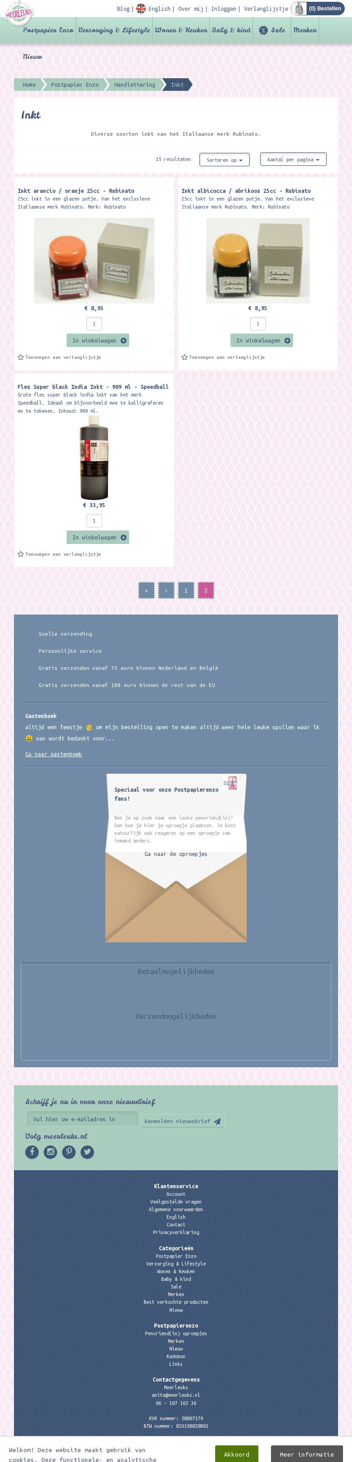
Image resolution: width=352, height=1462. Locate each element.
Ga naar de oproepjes (176, 854)
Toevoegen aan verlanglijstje (63, 357)
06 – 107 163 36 (176, 1403)
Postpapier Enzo (48, 30)
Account (176, 1194)
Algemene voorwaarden (176, 1209)
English (176, 1217)
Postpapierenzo (176, 1325)
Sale (278, 30)
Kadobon (176, 1356)
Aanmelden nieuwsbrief (177, 1121)
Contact (176, 1224)
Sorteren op (225, 160)
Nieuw (32, 57)
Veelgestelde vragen (176, 1201)
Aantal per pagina (293, 159)
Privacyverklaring (176, 1232)
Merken (304, 30)
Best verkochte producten (176, 1302)
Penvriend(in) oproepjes (176, 1333)
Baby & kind (231, 30)
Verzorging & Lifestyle (114, 30)
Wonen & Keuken (181, 30)
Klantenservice (176, 1186)
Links (176, 1364)
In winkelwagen (94, 340)
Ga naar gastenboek (53, 754)
